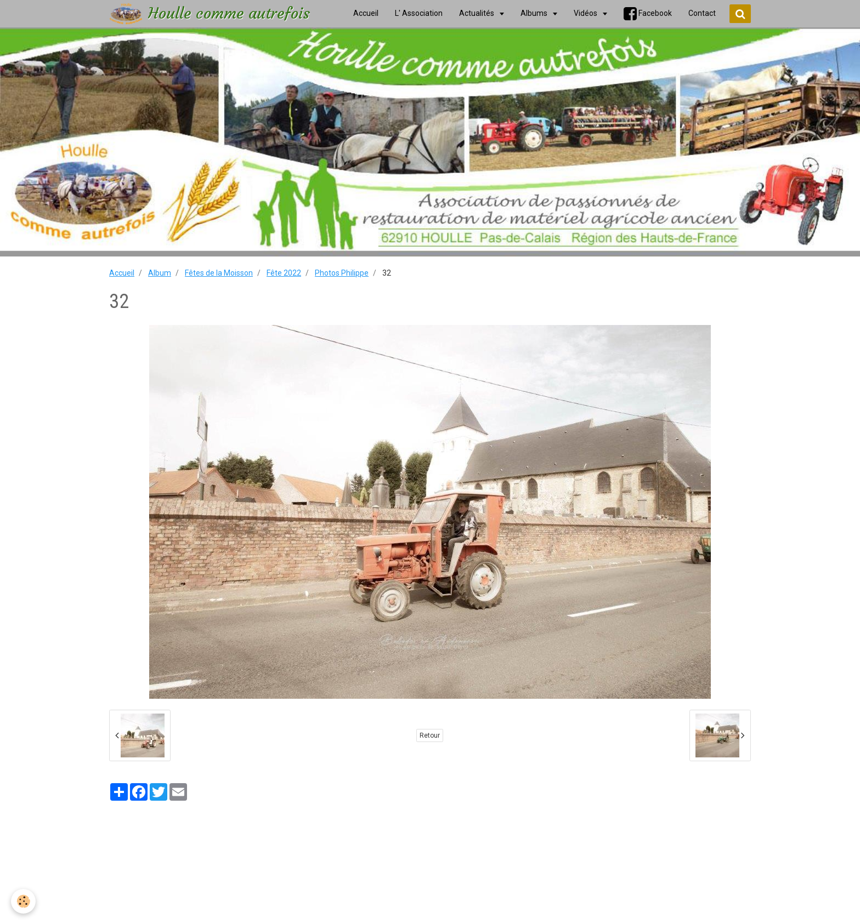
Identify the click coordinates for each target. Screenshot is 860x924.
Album (159, 273)
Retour (430, 735)
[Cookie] (23, 901)
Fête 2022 (284, 273)
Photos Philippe (342, 273)
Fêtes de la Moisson (219, 273)
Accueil (121, 273)
